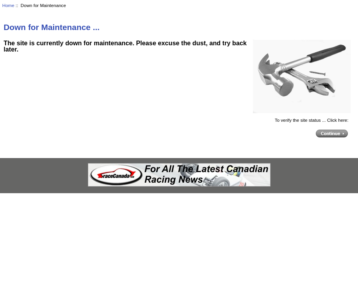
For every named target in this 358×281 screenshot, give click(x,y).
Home (8, 5)
